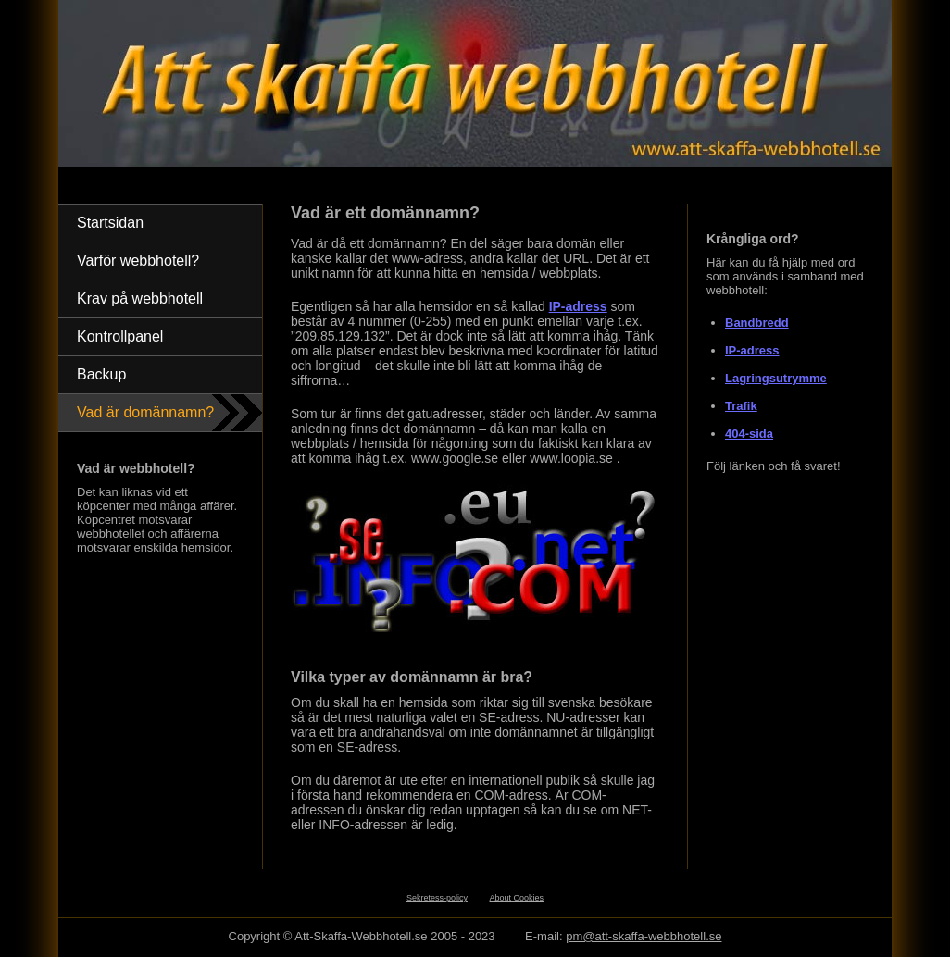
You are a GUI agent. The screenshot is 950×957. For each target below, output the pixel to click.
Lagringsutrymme (776, 378)
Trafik (741, 406)
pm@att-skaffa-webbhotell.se (643, 936)
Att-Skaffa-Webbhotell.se (360, 936)
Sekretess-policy (437, 897)
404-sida (749, 434)
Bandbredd (757, 322)
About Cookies (517, 897)
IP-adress (752, 350)
